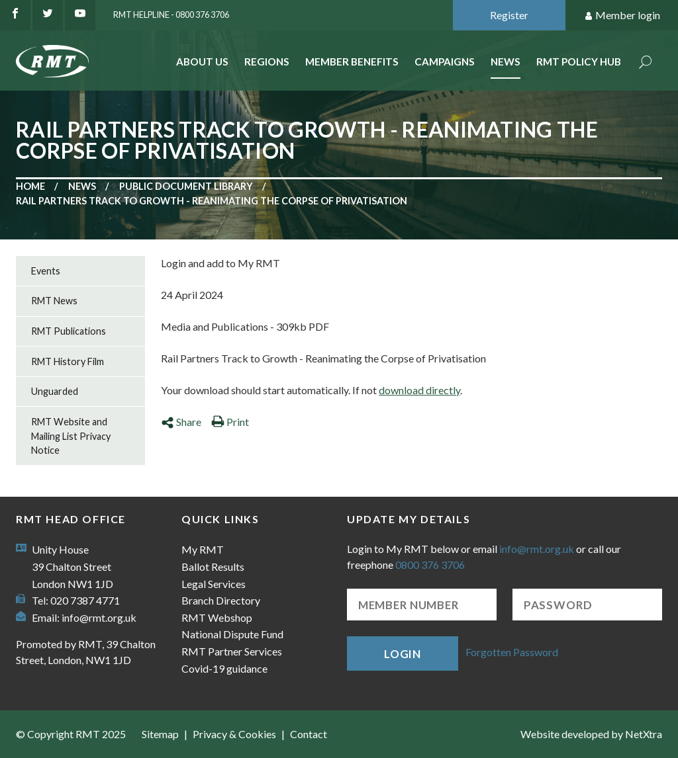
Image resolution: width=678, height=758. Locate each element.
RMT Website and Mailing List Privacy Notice (71, 436)
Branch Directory (220, 600)
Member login (622, 15)
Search (645, 63)
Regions (266, 61)
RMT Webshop (216, 617)
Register (509, 15)
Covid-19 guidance (224, 668)
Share (181, 421)
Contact (308, 734)
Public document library (186, 186)
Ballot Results (212, 566)
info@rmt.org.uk (99, 617)
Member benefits (352, 61)
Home (30, 186)
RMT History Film (67, 361)
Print (230, 421)
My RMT (202, 549)
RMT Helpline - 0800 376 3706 (171, 14)
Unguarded (54, 391)
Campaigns (444, 61)
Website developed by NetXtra (591, 734)
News (505, 61)
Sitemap (160, 734)
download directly (419, 390)
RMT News (54, 300)
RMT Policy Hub (578, 61)
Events (45, 270)
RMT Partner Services (231, 651)
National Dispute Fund (232, 634)
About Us (202, 61)
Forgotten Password (511, 652)
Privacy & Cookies (234, 734)
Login (402, 654)
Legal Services (213, 583)
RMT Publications (68, 331)
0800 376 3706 (430, 564)
